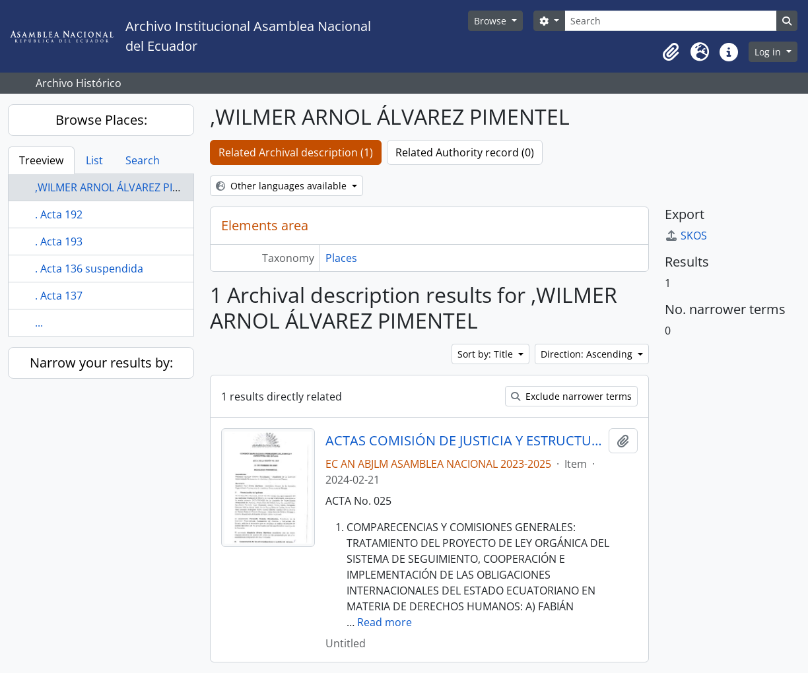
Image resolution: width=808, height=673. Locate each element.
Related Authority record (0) (464, 152)
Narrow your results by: (101, 362)
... (39, 322)
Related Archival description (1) (296, 152)
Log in (769, 52)
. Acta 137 (59, 295)
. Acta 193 (59, 241)
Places (341, 258)
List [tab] (94, 160)
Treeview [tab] (41, 160)
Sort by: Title (486, 354)
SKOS (686, 235)
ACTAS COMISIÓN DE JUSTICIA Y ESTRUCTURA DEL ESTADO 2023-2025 (464, 441)
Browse (491, 21)
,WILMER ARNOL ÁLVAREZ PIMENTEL (124, 187)
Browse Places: (101, 120)
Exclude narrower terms (571, 396)
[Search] (670, 21)
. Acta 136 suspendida (89, 268)
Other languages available (282, 185)
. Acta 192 (59, 214)
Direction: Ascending (588, 354)
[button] (670, 52)
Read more (384, 622)
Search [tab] (142, 160)
